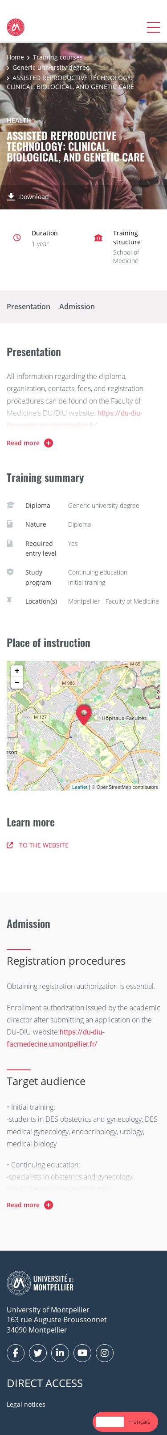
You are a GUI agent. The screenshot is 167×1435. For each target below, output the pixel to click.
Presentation (28, 306)
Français (139, 1422)
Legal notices (26, 1404)
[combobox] (110, 1422)
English (110, 1422)
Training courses (58, 57)
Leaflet (80, 787)
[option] (139, 1422)
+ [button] (17, 671)
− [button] (17, 682)
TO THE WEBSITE (38, 845)
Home (15, 57)
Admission (77, 306)
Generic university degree (51, 67)
